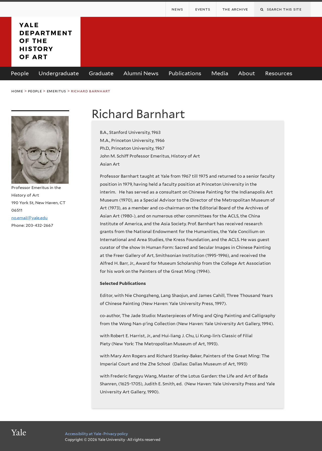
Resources (278, 73)
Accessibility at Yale (83, 434)
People (20, 73)
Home (17, 91)
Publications (185, 73)
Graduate (101, 73)
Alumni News (140, 73)
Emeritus (56, 91)
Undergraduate (58, 73)
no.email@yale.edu (29, 217)
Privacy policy (115, 434)
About (246, 73)
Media (219, 73)
